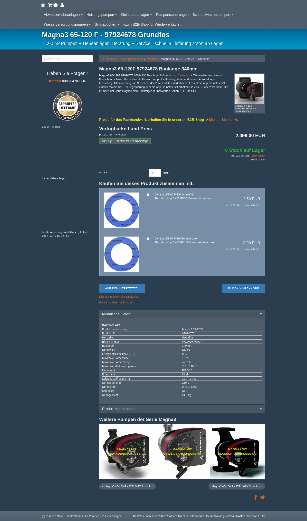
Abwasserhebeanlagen (63, 15)
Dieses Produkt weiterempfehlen (119, 296)
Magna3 (152, 58)
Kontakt (55, 81)
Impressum (151, 516)
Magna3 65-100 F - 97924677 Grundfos (127, 486)
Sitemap (252, 516)
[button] (53, 5)
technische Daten (182, 314)
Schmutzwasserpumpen (213, 15)
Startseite (109, 58)
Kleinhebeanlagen (136, 15)
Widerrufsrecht (177, 516)
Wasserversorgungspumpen (67, 24)
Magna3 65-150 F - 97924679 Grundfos (236, 486)
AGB (163, 516)
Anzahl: (103, 172)
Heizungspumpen (102, 15)
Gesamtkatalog (215, 516)
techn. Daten (178, 75)
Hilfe (262, 516)
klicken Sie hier (223, 120)
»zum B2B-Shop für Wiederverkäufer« (153, 24)
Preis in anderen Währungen (116, 302)
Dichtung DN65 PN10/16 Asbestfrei (176, 238)
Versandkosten (258, 156)
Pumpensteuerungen (172, 15)
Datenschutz (196, 516)
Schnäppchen (107, 24)
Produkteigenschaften (182, 409)
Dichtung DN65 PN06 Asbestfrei (174, 194)
